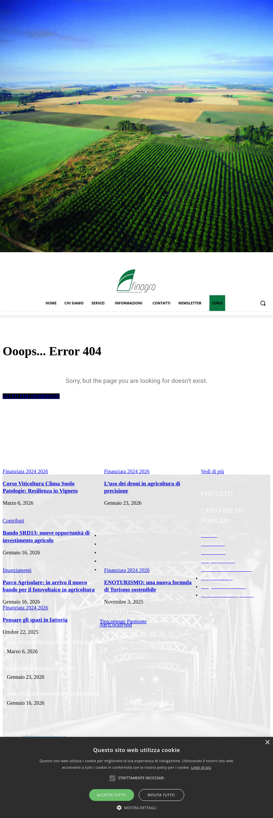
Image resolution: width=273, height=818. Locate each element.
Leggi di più (201, 767)
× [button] (267, 742)
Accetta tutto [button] (111, 794)
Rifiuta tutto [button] (161, 794)
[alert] (136, 777)
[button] (262, 303)
